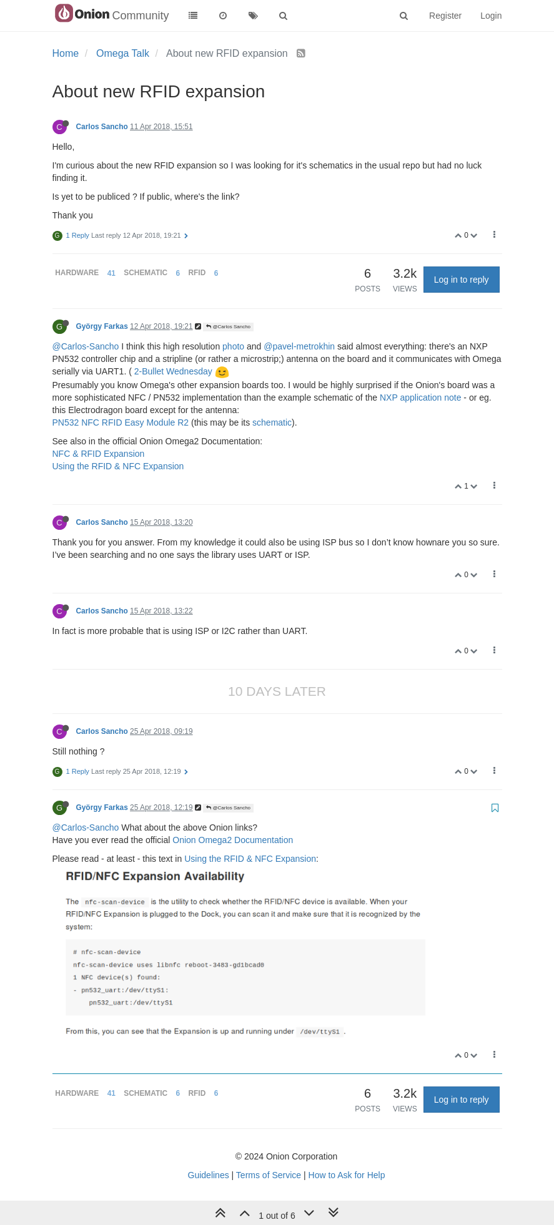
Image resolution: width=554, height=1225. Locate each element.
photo (233, 346)
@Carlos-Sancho (85, 346)
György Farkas (102, 326)
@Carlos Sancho (228, 326)
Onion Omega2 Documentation (232, 840)
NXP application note (421, 398)
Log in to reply (461, 280)
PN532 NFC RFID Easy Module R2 (120, 422)
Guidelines (208, 1175)
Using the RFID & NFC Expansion (118, 466)
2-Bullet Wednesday (173, 371)
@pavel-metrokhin (299, 346)
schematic (272, 422)
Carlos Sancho (102, 126)
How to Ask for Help (347, 1175)
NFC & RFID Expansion (98, 454)
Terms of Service (268, 1175)
